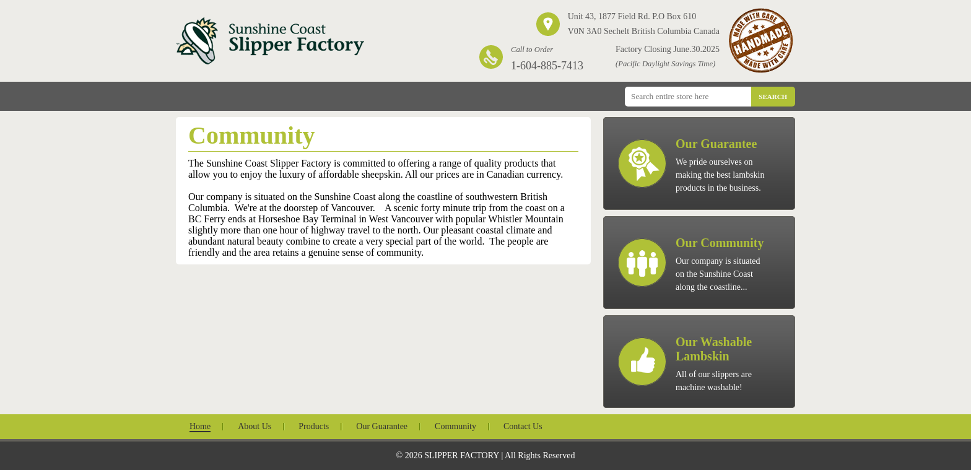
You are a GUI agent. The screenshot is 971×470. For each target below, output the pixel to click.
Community (455, 426)
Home (200, 426)
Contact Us (522, 426)
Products (313, 426)
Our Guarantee (381, 426)
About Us (254, 426)
